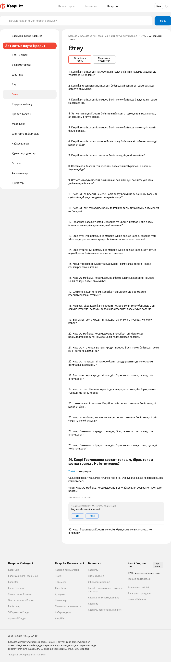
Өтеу (143, 36)
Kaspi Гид (60, 618)
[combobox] (79, 20)
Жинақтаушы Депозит (20, 594)
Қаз (158, 6)
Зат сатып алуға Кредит (124, 36)
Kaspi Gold (13, 570)
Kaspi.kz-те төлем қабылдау (103, 597)
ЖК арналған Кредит (19, 612)
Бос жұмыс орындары (139, 593)
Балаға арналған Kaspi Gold (23, 576)
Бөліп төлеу (14, 606)
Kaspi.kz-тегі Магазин (67, 570)
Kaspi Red (13, 582)
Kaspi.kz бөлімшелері (139, 579)
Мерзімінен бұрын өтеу (104, 59)
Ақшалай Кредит (17, 618)
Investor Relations (137, 599)
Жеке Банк (60, 588)
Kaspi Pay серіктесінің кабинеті (105, 609)
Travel (58, 576)
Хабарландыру (63, 612)
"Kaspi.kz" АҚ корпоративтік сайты (27, 654)
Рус (167, 6)
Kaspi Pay (93, 570)
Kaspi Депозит (16, 588)
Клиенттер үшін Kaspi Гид (94, 36)
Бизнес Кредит (96, 576)
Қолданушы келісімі (138, 587)
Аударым (60, 594)
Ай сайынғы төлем (80, 59)
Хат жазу (157, 565)
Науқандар (61, 600)
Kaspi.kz (72, 36)
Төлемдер (60, 582)
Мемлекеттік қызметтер (68, 606)
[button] (116, 489)
